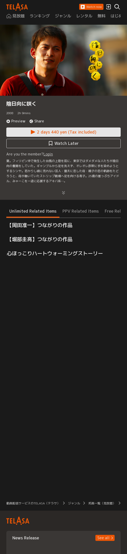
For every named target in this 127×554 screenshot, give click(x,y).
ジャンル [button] (74, 503)
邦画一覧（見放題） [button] (102, 503)
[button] (91, 7)
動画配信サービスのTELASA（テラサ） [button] (33, 503)
